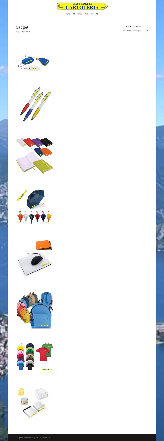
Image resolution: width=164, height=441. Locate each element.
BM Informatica (43, 437)
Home (67, 14)
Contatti (89, 14)
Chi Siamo (77, 14)
